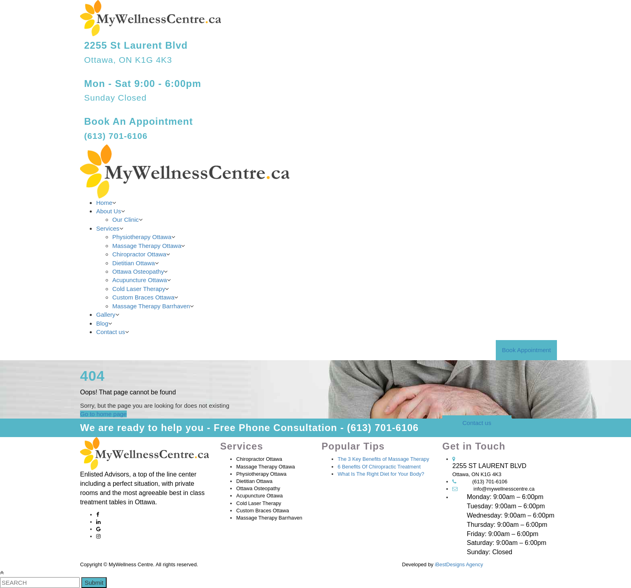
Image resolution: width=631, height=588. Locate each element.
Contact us (110, 331)
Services (108, 228)
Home (104, 202)
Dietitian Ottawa (133, 263)
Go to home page (103, 414)
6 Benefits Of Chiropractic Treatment (379, 467)
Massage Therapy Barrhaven (151, 306)
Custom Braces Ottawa (143, 297)
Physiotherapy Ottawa (141, 236)
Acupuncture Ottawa (139, 279)
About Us (108, 211)
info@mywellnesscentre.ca (504, 489)
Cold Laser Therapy (138, 288)
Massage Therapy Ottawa (146, 245)
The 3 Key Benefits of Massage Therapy (383, 459)
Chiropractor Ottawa (139, 254)
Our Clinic (125, 219)
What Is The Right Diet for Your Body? (381, 474)
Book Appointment (526, 350)
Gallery (105, 314)
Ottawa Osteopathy (138, 271)
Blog (102, 323)
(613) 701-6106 (489, 482)
